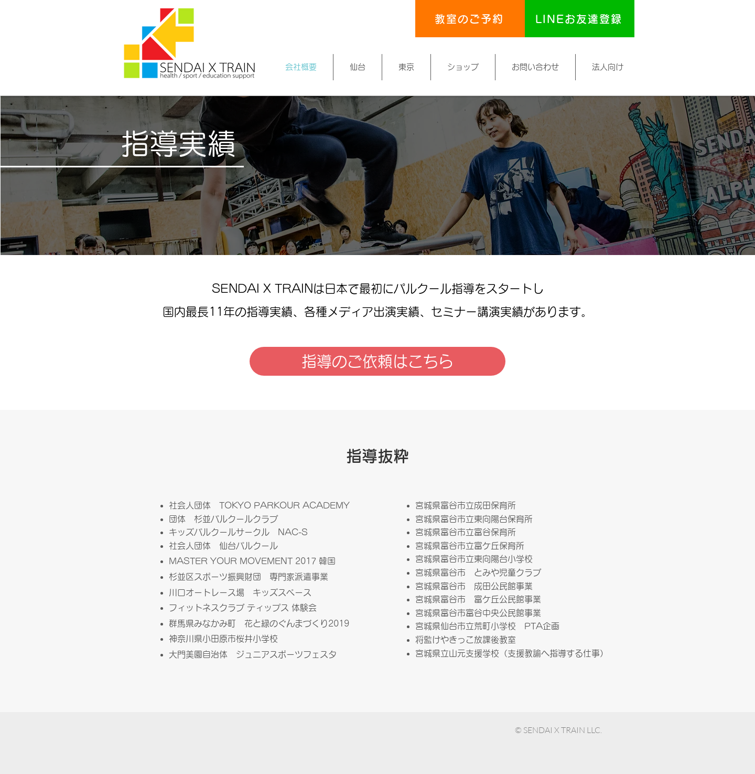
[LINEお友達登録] (579, 18)
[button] (357, 67)
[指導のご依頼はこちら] (377, 361)
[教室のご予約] (470, 18)
